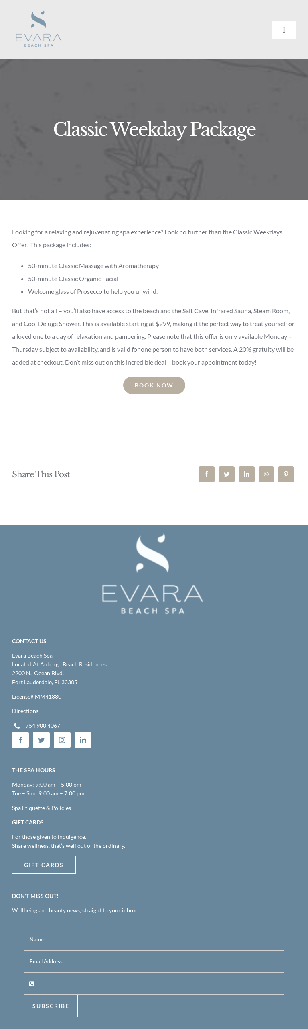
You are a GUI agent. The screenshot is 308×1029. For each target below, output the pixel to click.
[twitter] (41, 740)
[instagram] (62, 740)
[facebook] (20, 740)
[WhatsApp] (266, 474)
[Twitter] (227, 474)
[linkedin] (83, 740)
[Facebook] (207, 474)
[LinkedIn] (247, 474)
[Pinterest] (286, 474)
